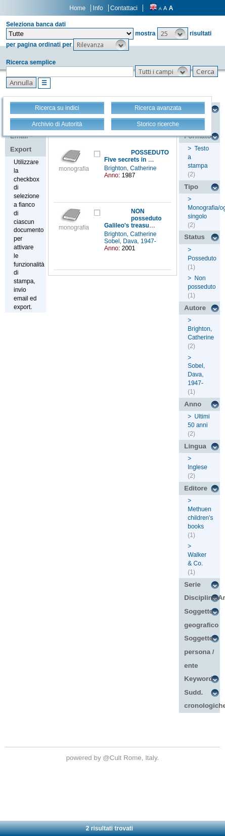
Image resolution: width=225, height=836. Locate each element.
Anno (192, 404)
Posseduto (202, 258)
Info (98, 8)
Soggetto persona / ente (199, 651)
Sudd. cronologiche (202, 699)
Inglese (197, 467)
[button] (172, 33)
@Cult (113, 758)
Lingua (195, 446)
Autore (195, 308)
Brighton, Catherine (131, 168)
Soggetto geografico (201, 618)
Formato (197, 136)
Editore (195, 488)
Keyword (198, 678)
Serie (192, 584)
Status (194, 237)
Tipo (191, 187)
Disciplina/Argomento (202, 597)
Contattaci (124, 8)
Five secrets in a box (134, 159)
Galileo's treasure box (135, 225)
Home (77, 8)
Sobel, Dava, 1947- (131, 241)
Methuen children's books (200, 518)
